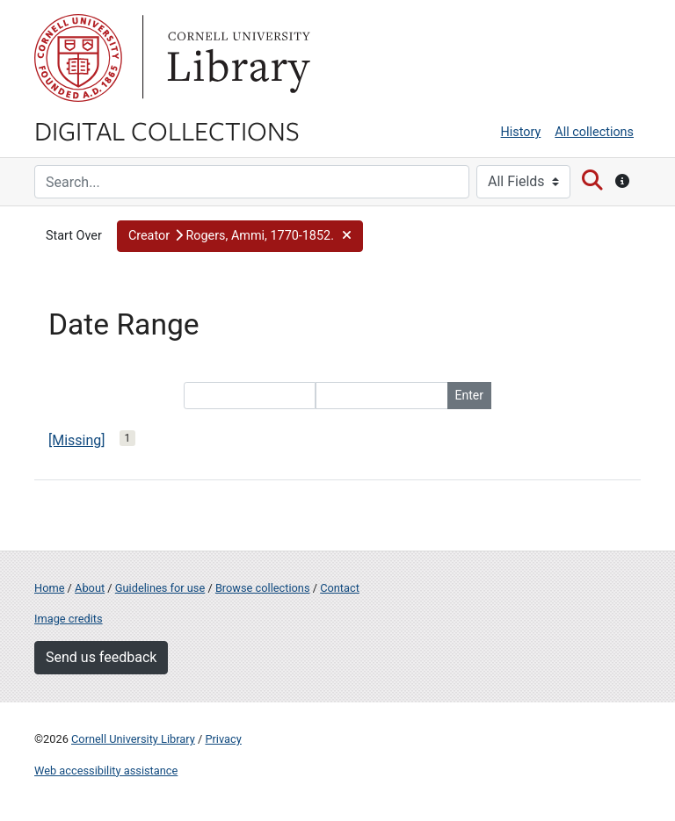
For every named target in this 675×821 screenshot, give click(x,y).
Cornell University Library (133, 738)
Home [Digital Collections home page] (49, 587)
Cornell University (78, 58)
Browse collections (262, 587)
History (521, 132)
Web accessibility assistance (106, 770)
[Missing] (76, 440)
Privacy (223, 738)
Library (236, 58)
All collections (594, 132)
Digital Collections (167, 130)
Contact (339, 587)
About (90, 587)
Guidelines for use (160, 587)
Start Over (74, 235)
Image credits (68, 618)
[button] (240, 236)
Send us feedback (101, 657)
